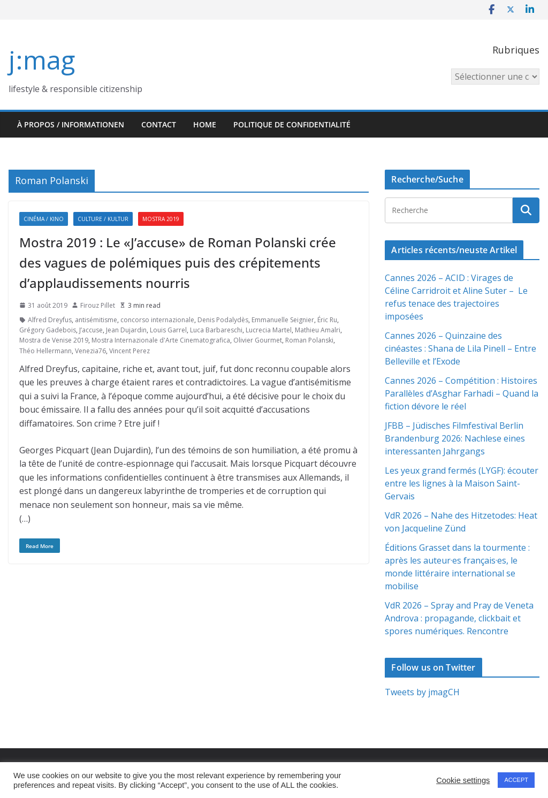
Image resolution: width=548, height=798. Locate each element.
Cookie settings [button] (463, 780)
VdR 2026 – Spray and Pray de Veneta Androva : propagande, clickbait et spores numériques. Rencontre (459, 618)
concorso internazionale (157, 319)
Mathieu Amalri (317, 330)
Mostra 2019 (160, 219)
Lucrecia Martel (269, 330)
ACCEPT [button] (516, 780)
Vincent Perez (129, 350)
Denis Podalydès (222, 319)
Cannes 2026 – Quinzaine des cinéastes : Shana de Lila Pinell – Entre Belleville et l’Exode (460, 348)
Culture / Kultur (103, 219)
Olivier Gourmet (257, 340)
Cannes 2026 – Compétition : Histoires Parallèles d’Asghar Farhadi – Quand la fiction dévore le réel (461, 393)
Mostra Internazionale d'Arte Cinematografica (161, 340)
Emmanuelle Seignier (283, 319)
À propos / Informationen (70, 124)
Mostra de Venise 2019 (53, 340)
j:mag (42, 59)
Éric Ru (327, 319)
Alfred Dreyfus (50, 319)
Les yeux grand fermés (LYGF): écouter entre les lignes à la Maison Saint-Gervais (461, 483)
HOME (204, 124)
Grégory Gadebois (47, 330)
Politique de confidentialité (292, 124)
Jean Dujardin (126, 330)
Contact (158, 124)
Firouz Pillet (97, 305)
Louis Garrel (168, 330)
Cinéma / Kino (44, 219)
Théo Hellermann (45, 350)
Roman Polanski (309, 340)
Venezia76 (90, 350)
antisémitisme (96, 319)
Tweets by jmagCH (422, 692)
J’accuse (91, 330)
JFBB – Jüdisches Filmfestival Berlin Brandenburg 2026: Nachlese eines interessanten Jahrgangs (455, 438)
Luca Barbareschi (216, 330)
